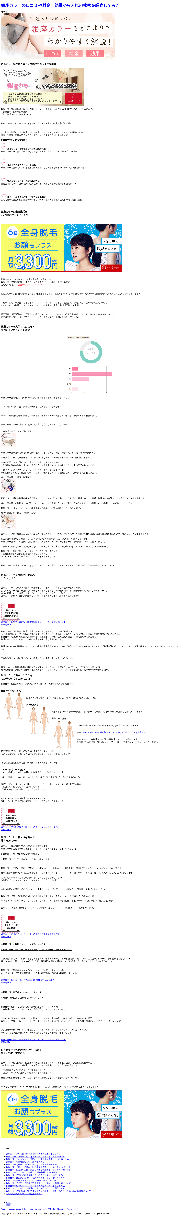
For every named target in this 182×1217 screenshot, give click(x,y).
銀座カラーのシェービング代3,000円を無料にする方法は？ (27, 980)
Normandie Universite (76, 1209)
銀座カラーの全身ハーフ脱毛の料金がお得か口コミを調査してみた (36, 1188)
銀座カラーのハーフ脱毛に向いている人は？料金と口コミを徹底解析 (114, 732)
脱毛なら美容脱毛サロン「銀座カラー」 (24, 1194)
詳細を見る (6, 624)
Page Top (10, 1205)
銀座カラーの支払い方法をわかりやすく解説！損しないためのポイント (38, 1170)
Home (8, 1202)
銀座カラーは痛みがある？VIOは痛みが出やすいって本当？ (33, 1180)
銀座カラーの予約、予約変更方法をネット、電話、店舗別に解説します (33, 1040)
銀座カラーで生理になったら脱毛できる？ (25, 1162)
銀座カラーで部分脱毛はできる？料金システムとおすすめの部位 (35, 1156)
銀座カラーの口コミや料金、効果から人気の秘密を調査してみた (60, 5)
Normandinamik (40, 1209)
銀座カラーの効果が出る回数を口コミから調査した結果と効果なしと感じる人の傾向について (48, 1191)
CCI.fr (50, 1209)
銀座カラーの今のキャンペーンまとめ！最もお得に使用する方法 (30, 934)
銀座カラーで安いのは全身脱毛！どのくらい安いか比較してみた (30, 827)
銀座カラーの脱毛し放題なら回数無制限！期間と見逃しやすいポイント (33, 622)
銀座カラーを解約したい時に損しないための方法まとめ (31, 1164)
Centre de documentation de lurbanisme (17, 1209)
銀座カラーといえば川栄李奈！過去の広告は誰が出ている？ (33, 1154)
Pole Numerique (59, 1209)
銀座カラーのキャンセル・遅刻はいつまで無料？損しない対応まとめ (37, 1159)
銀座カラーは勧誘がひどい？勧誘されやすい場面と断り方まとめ (35, 1178)
